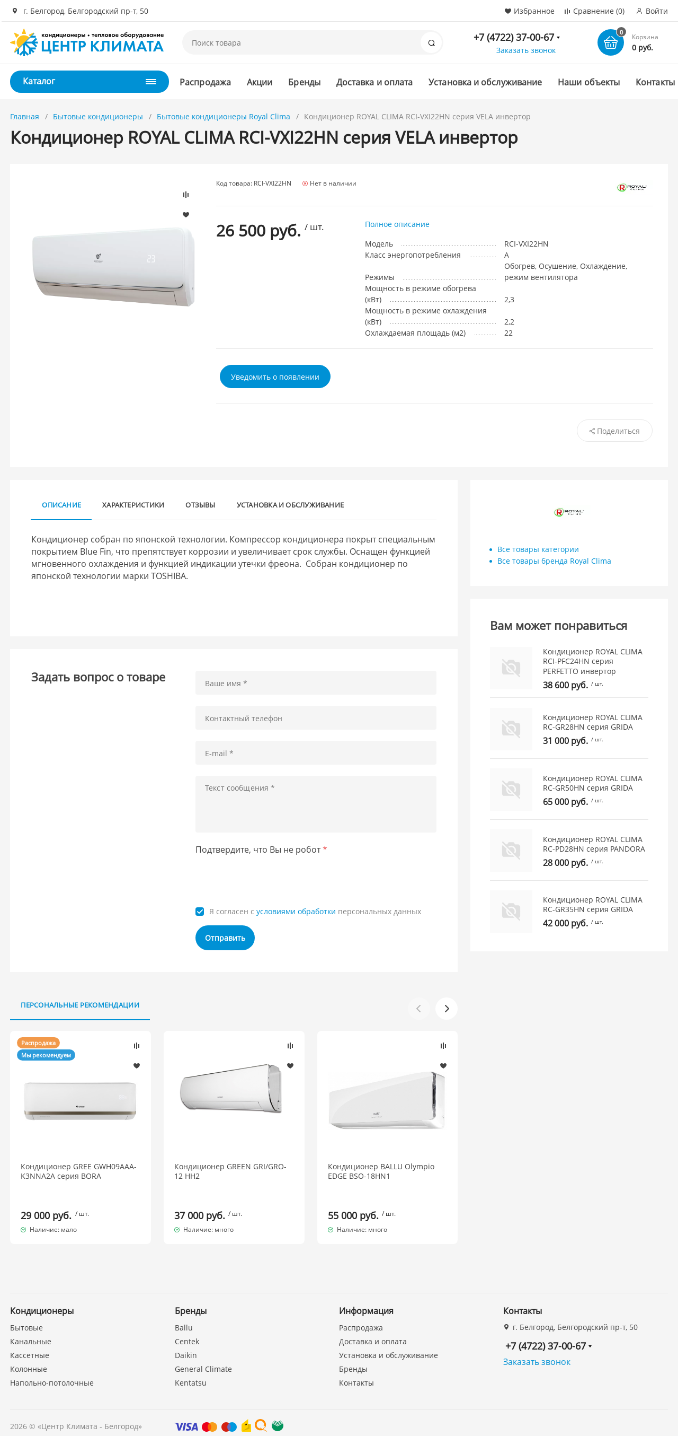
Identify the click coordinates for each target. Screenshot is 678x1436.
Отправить (225, 938)
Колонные (28, 1359)
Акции (259, 82)
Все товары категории (538, 549)
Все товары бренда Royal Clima (554, 561)
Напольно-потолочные (52, 1373)
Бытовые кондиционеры (98, 116)
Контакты (655, 82)
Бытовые (26, 1318)
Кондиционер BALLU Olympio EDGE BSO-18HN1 (381, 1171)
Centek (187, 1332)
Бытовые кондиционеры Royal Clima (223, 116)
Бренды (304, 82)
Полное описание (397, 224)
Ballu (184, 1318)
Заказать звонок (526, 50)
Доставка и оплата (374, 82)
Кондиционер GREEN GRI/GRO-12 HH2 (230, 1171)
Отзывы (200, 505)
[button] (446, 1008)
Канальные (30, 1332)
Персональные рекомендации (80, 1005)
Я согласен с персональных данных (315, 911)
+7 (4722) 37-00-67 (514, 37)
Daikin (186, 1346)
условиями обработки (296, 911)
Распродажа (205, 82)
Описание (61, 505)
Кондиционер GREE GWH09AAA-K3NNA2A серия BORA (79, 1171)
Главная (24, 116)
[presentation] (275, 878)
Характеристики (133, 505)
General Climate (203, 1359)
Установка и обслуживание (485, 82)
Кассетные (29, 1346)
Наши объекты (589, 82)
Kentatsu (191, 1373)
